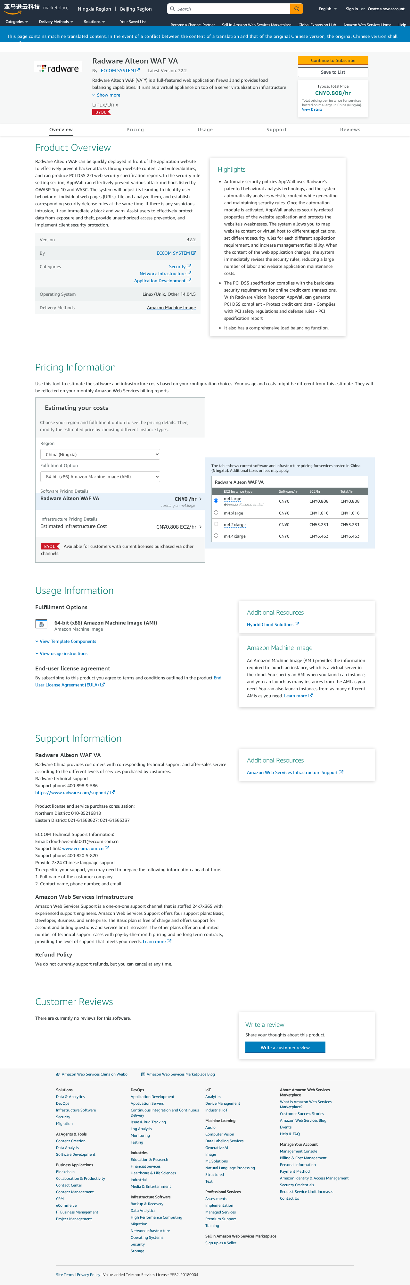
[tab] (121, 501)
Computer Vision (219, 1134)
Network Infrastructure (162, 273)
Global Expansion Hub (317, 24)
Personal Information (298, 1164)
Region (47, 443)
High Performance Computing (156, 1217)
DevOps (62, 1103)
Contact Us (289, 1198)
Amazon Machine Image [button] (171, 307)
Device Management (222, 1103)
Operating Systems (147, 1237)
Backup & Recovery (147, 1203)
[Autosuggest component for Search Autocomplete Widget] (296, 9)
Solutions (64, 1089)
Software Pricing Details (64, 491)
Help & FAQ (290, 1133)
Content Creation (71, 1140)
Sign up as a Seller (220, 1242)
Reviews (350, 129)
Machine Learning (220, 1120)
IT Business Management (77, 1212)
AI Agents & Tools (71, 1134)
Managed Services (220, 1212)
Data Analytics (143, 1210)
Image (210, 1154)
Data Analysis (67, 1147)
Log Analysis (141, 1128)
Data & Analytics (70, 1096)
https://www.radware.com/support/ (72, 792)
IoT (208, 1089)
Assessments (216, 1198)
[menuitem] (65, 641)
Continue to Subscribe (333, 60)
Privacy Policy (88, 1274)
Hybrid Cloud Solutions (270, 624)
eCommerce (66, 1205)
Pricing (135, 129)
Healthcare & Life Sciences (153, 1172)
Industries (139, 1152)
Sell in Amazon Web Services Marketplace (256, 24)
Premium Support (220, 1218)
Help (402, 24)
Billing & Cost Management (303, 1157)
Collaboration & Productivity (80, 1178)
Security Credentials (297, 1184)
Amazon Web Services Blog (303, 1120)
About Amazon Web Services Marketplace (305, 1092)
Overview (61, 129)
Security (177, 266)
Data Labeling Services (224, 1140)
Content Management (75, 1191)
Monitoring (140, 1135)
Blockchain (65, 1171)
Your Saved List (133, 21)
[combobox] (228, 9)
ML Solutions (216, 1161)
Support (276, 129)
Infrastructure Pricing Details (68, 518)
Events (285, 1127)
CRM (60, 1198)
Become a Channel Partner (193, 24)
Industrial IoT (216, 1110)
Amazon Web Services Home (367, 24)
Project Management (74, 1218)
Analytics (213, 1096)
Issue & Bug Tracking (148, 1121)
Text (209, 1181)
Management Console (298, 1151)
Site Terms (65, 1274)
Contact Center (69, 1185)
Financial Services (145, 1166)
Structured (214, 1174)
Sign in (352, 8)
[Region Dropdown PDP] (100, 454)
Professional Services (223, 1191)
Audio (210, 1127)
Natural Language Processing (230, 1167)
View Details (312, 109)
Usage (205, 129)
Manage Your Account (299, 1144)
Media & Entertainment (151, 1186)
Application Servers (147, 1103)
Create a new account (386, 8)
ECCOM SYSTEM (117, 70)
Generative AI (216, 1147)
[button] (328, 8)
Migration (64, 1123)
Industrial (139, 1179)
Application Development (159, 280)
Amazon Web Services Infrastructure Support (292, 772)
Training (212, 1225)
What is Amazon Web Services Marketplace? (306, 1104)
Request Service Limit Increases (306, 1191)
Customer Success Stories (302, 1113)
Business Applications (74, 1164)
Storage (137, 1250)
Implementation (219, 1205)
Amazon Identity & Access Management (314, 1178)
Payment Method (295, 1171)
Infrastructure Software (76, 1110)
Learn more (295, 695)
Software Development (75, 1154)
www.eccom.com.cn (82, 848)
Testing (137, 1142)
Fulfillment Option (59, 465)
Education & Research (149, 1159)
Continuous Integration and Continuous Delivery (165, 1113)
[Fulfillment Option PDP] (100, 476)
